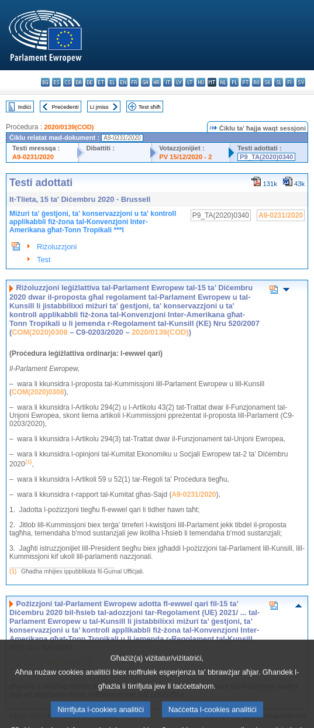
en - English (123, 82)
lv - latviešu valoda (178, 82)
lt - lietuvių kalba (189, 82)
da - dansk (78, 82)
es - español (56, 82)
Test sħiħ (150, 107)
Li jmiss (99, 107)
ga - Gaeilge (145, 82)
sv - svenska (300, 82)
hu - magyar (200, 82)
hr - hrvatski (156, 82)
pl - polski (234, 82)
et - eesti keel (100, 82)
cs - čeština (67, 82)
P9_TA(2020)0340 (266, 156)
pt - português (245, 82)
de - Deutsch (89, 82)
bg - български (45, 82)
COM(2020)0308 (39, 332)
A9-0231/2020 (33, 156)
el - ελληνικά (112, 82)
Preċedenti (64, 107)
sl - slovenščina (278, 82)
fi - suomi (289, 82)
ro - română (256, 82)
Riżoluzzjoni (57, 246)
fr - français (134, 82)
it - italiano (167, 82)
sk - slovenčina (267, 82)
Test (43, 259)
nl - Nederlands (223, 82)
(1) (12, 571)
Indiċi (24, 107)
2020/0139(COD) (69, 127)
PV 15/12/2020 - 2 (185, 156)
